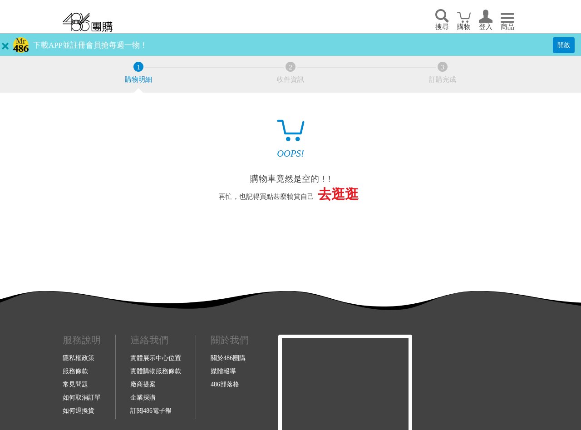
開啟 (563, 45)
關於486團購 (228, 357)
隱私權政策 (78, 357)
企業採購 (143, 397)
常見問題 (75, 384)
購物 (464, 26)
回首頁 (88, 22)
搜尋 (442, 26)
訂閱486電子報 (151, 410)
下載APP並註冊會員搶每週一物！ (90, 45)
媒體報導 (223, 371)
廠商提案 (143, 384)
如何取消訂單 (82, 397)
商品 (507, 26)
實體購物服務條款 (155, 371)
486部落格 (225, 384)
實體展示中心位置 (155, 357)
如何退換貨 (78, 410)
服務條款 (75, 371)
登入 (485, 26)
